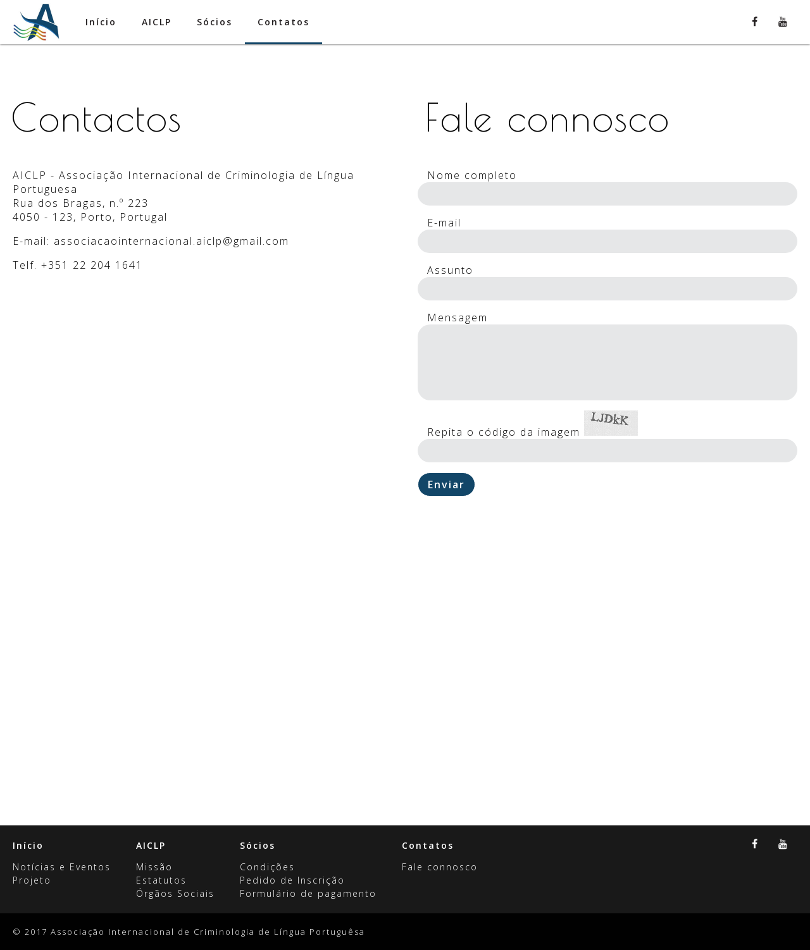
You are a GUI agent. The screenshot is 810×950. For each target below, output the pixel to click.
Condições (267, 867)
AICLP (151, 845)
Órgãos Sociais (175, 893)
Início (28, 845)
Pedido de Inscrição (292, 880)
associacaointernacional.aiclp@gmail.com (171, 241)
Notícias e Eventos (62, 867)
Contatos (428, 845)
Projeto (32, 880)
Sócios (257, 845)
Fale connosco (440, 867)
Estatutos (161, 880)
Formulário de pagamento (308, 893)
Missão (154, 867)
